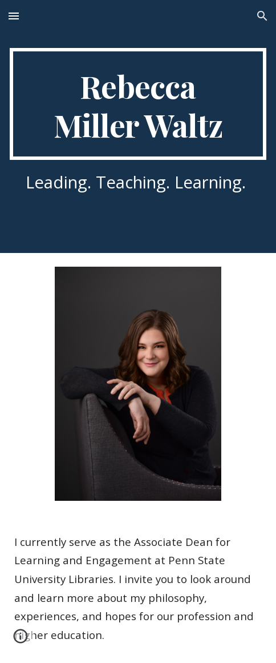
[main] (138, 104)
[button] (13, 15)
